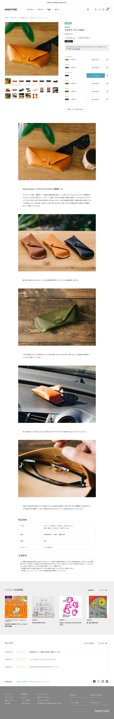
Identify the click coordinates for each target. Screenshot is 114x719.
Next (56, 49)
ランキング (8, 694)
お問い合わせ (25, 703)
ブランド (40, 9)
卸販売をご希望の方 (96, 695)
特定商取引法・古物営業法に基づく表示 (49, 703)
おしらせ (24, 697)
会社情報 (72, 695)
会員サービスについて (44, 697)
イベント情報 (25, 700)
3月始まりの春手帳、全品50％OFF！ (57, 2)
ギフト (57, 9)
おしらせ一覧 (103, 643)
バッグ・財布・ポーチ (23, 18)
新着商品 (8, 703)
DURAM (67, 27)
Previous (7, 49)
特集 (49, 9)
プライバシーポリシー (43, 700)
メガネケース (33, 18)
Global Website (95, 703)
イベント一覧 (103, 590)
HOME (6, 18)
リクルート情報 (74, 703)
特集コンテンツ (9, 700)
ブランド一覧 (9, 697)
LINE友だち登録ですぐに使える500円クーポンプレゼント (33, 682)
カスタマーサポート (43, 694)
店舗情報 (91, 590)
